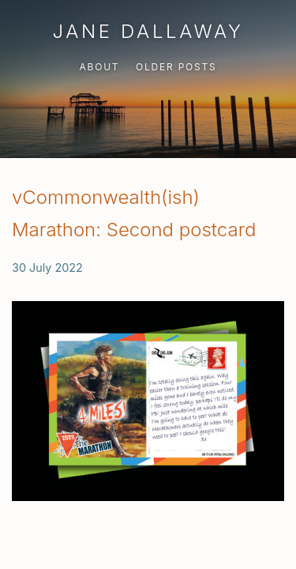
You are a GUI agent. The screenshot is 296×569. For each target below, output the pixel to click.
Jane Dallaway (147, 31)
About (99, 67)
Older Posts (176, 67)
